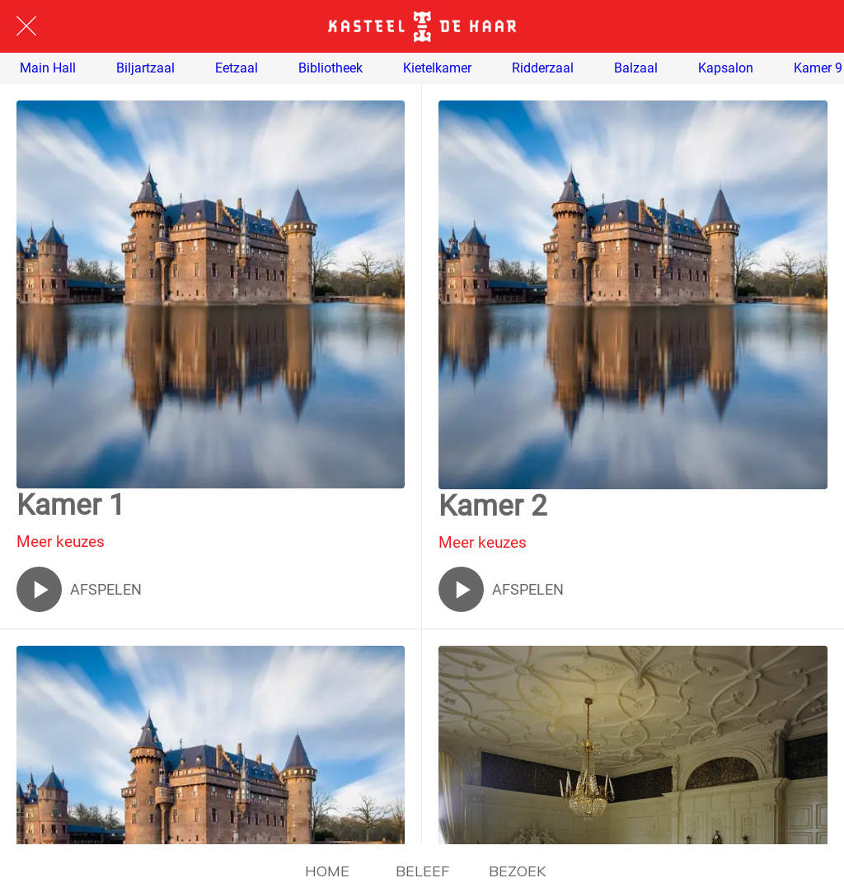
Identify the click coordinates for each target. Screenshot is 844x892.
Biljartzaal (145, 68)
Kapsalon (725, 68)
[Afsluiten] (26, 26)
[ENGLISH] (817, 26)
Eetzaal (236, 68)
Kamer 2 (492, 506)
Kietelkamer (437, 68)
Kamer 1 (70, 505)
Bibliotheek (330, 68)
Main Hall (48, 68)
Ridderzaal (543, 68)
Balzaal (636, 68)
